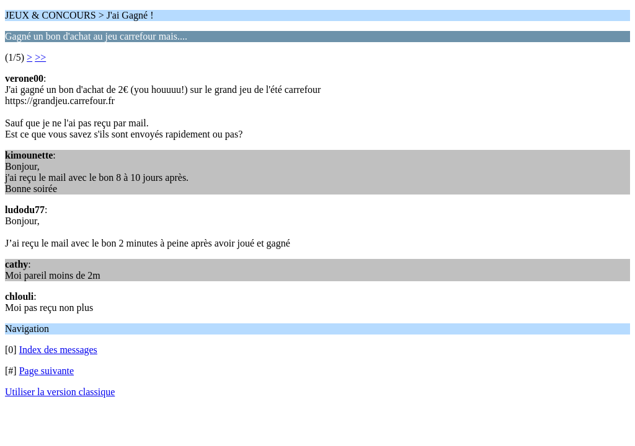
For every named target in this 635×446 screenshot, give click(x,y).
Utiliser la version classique (60, 392)
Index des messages (58, 349)
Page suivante (46, 370)
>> (40, 57)
